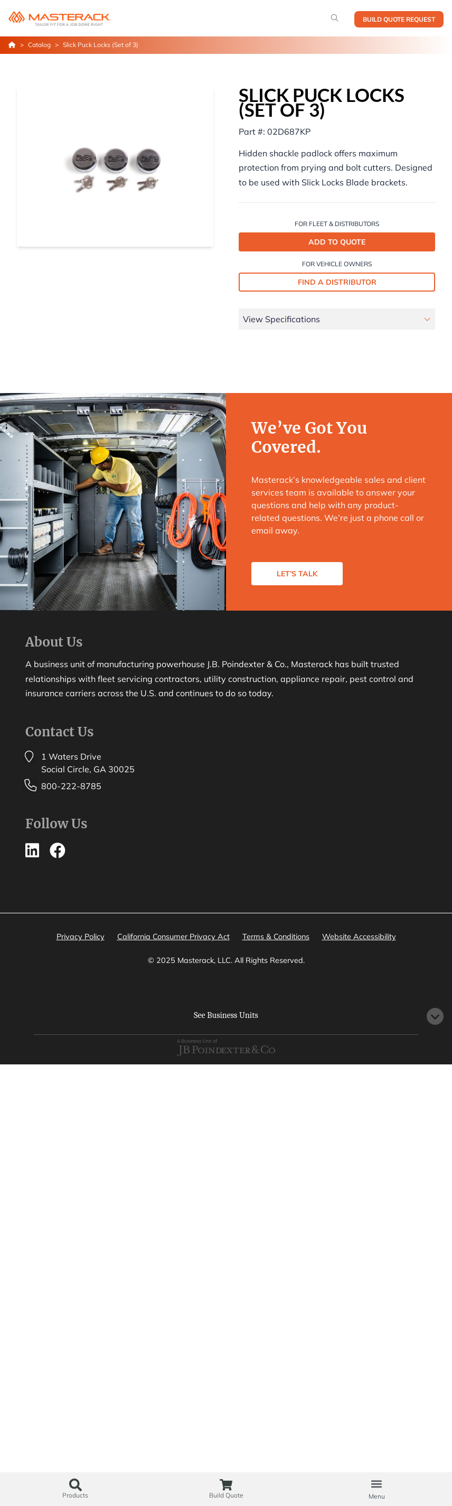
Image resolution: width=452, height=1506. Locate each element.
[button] (376, 1483)
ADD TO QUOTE (336, 242)
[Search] (334, 18)
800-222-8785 (71, 786)
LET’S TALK (297, 573)
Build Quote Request (399, 19)
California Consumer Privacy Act (173, 936)
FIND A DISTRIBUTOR (337, 282)
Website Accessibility (359, 936)
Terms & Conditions (275, 936)
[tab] (337, 321)
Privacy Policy (80, 936)
